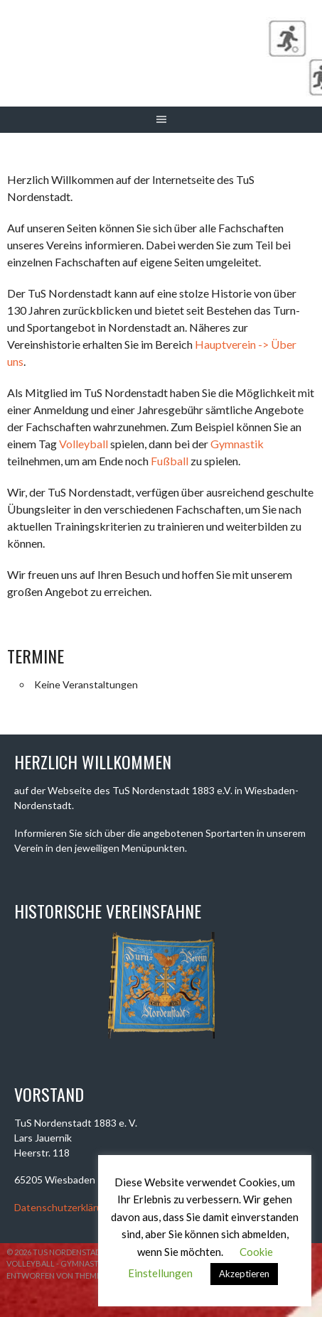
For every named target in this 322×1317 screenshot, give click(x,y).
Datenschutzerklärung (64, 1207)
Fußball (169, 460)
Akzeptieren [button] (244, 1273)
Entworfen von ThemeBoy (62, 1275)
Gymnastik (237, 443)
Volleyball (83, 443)
